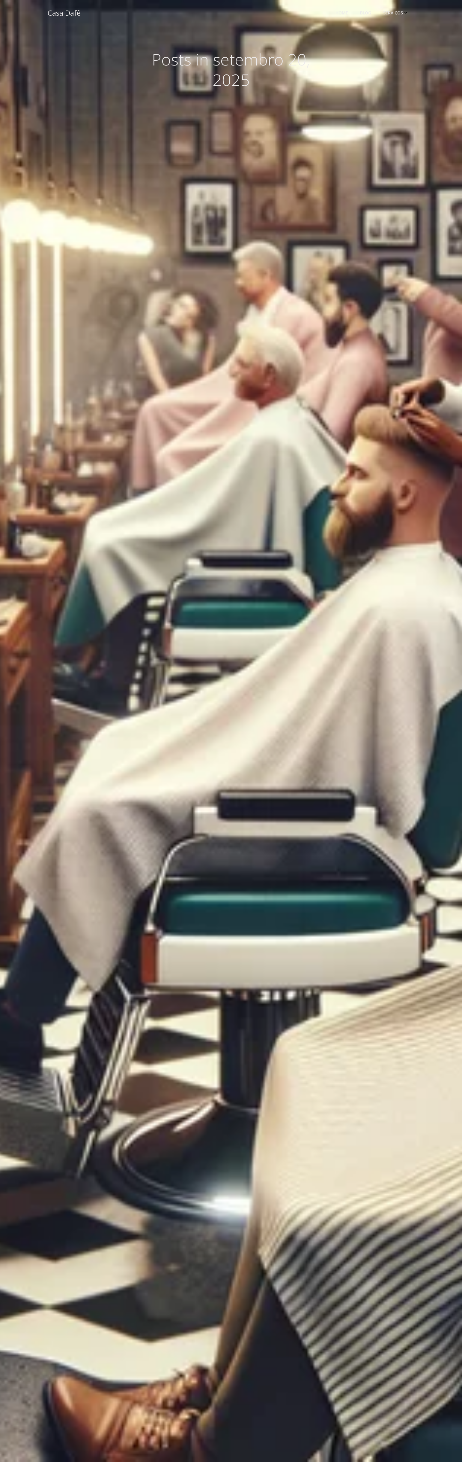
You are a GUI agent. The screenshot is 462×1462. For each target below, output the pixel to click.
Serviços (397, 14)
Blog (367, 14)
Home (343, 14)
